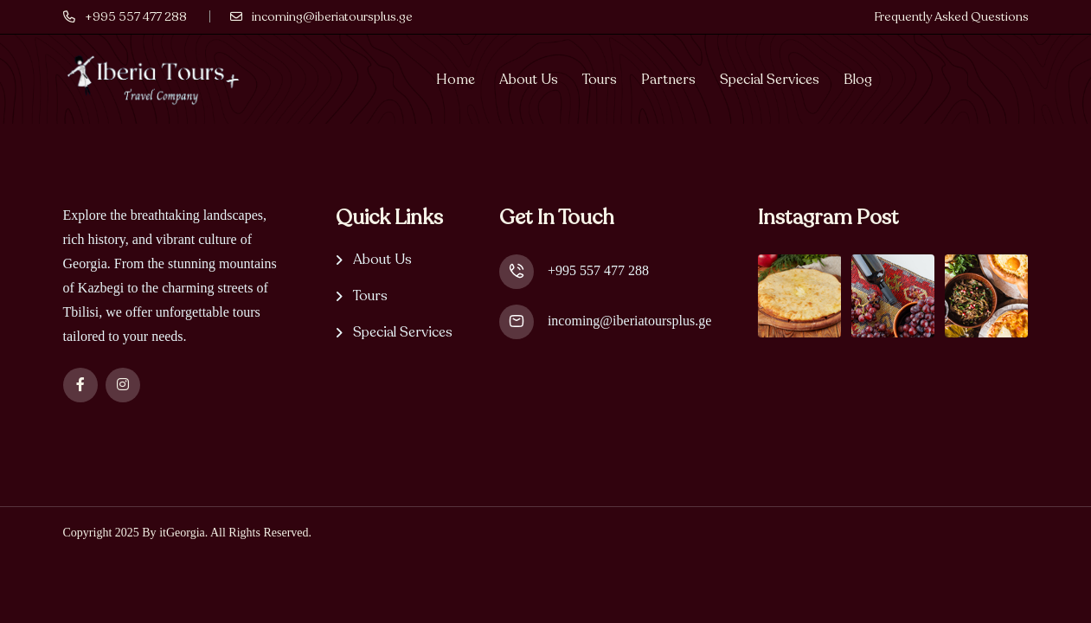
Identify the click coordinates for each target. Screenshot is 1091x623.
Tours (599, 79)
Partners (668, 79)
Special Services (769, 79)
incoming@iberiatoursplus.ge (629, 320)
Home (455, 79)
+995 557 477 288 (598, 270)
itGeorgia (182, 532)
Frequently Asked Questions (951, 17)
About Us (528, 79)
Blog (858, 79)
